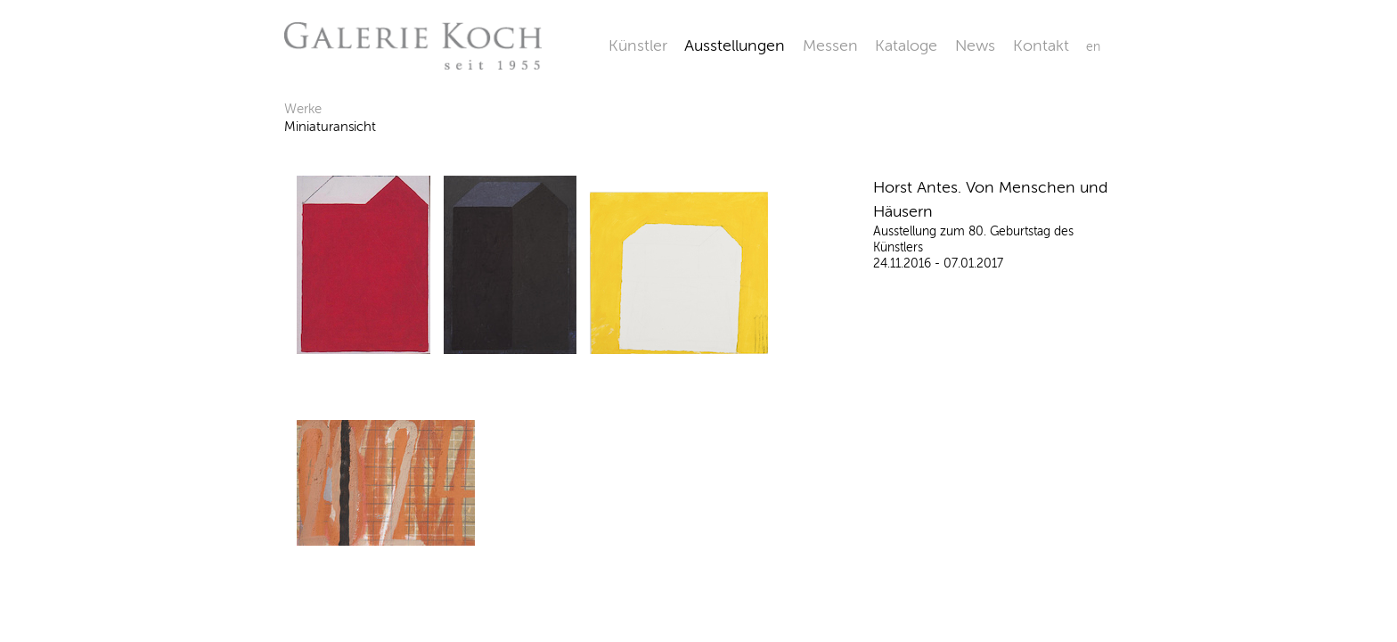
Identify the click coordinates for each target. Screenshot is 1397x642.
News (975, 45)
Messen (830, 45)
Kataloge (906, 45)
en (1093, 46)
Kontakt (1041, 45)
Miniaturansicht (330, 127)
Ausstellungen (734, 45)
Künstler (638, 45)
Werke (303, 109)
